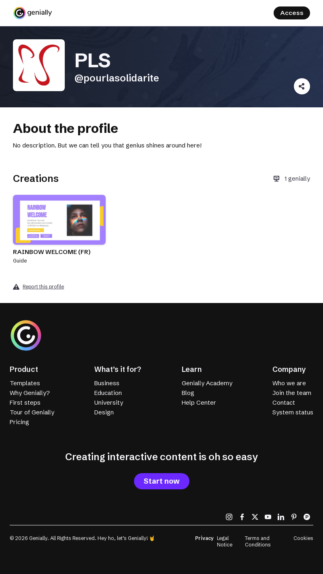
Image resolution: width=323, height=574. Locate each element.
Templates (25, 383)
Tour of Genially (32, 412)
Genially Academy (207, 383)
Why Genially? (30, 393)
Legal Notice (224, 541)
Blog (188, 393)
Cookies (303, 538)
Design (104, 412)
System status (292, 412)
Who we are (289, 383)
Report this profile (43, 287)
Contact (283, 402)
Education (108, 393)
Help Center (199, 402)
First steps (25, 402)
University (108, 402)
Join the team (291, 393)
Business (106, 383)
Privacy (204, 538)
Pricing (19, 422)
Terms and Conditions (258, 541)
